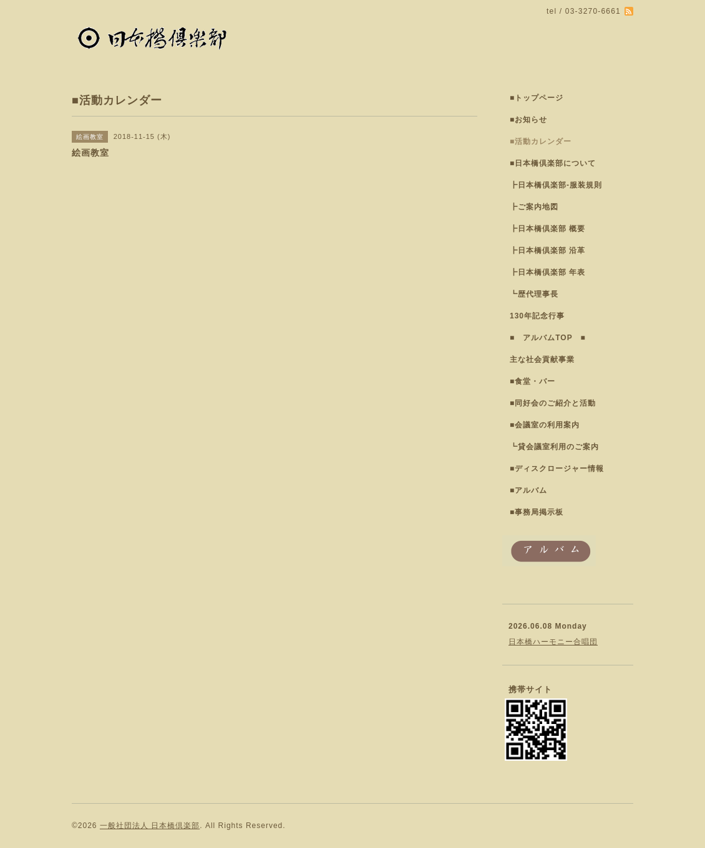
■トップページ (536, 97)
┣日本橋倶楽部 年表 (547, 272)
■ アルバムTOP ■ (548, 337)
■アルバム (528, 490)
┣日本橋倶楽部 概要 (547, 228)
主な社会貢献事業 (542, 359)
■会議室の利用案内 (545, 425)
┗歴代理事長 (534, 294)
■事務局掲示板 (536, 512)
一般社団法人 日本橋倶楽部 (150, 825)
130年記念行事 (537, 316)
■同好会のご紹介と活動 (553, 403)
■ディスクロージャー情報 (557, 468)
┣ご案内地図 (534, 206)
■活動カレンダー (540, 141)
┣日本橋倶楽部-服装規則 (556, 185)
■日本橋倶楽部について (553, 163)
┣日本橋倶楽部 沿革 (547, 250)
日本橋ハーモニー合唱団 (553, 641)
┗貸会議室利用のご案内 (554, 446)
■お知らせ (528, 119)
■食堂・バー (532, 381)
